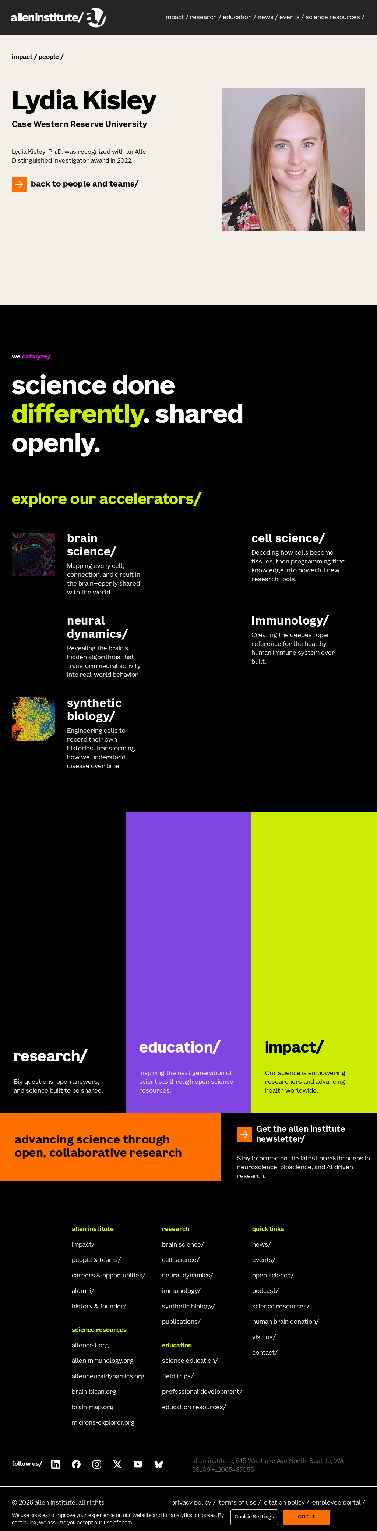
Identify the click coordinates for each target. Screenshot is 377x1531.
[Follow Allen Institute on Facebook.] (76, 1464)
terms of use (238, 1503)
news (266, 18)
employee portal (336, 1503)
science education (188, 1361)
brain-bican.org (94, 1392)
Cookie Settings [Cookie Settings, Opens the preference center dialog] (254, 1517)
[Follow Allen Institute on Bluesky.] (158, 1464)
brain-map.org (92, 1408)
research (203, 18)
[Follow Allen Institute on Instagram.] (97, 1464)
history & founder (97, 1307)
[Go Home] (38, 1229)
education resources (192, 1408)
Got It (306, 1517)
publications (180, 1322)
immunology (180, 1291)
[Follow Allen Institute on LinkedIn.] (55, 1464)
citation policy (284, 1503)
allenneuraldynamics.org (108, 1377)
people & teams (95, 1260)
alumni (81, 1291)
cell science (179, 1260)
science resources (333, 18)
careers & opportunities (107, 1276)
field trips (176, 1377)
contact (263, 1353)
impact (174, 18)
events (289, 18)
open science (271, 1276)
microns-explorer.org (103, 1423)
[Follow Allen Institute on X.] (117, 1464)
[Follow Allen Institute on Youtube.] (138, 1464)
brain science (181, 1245)
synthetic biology (187, 1307)
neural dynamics (186, 1276)
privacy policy (191, 1503)
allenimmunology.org (103, 1361)
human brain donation (284, 1322)
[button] (176, 17)
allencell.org (90, 1346)
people (49, 57)
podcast (264, 1291)
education (237, 18)
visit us (262, 1338)
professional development (200, 1392)
